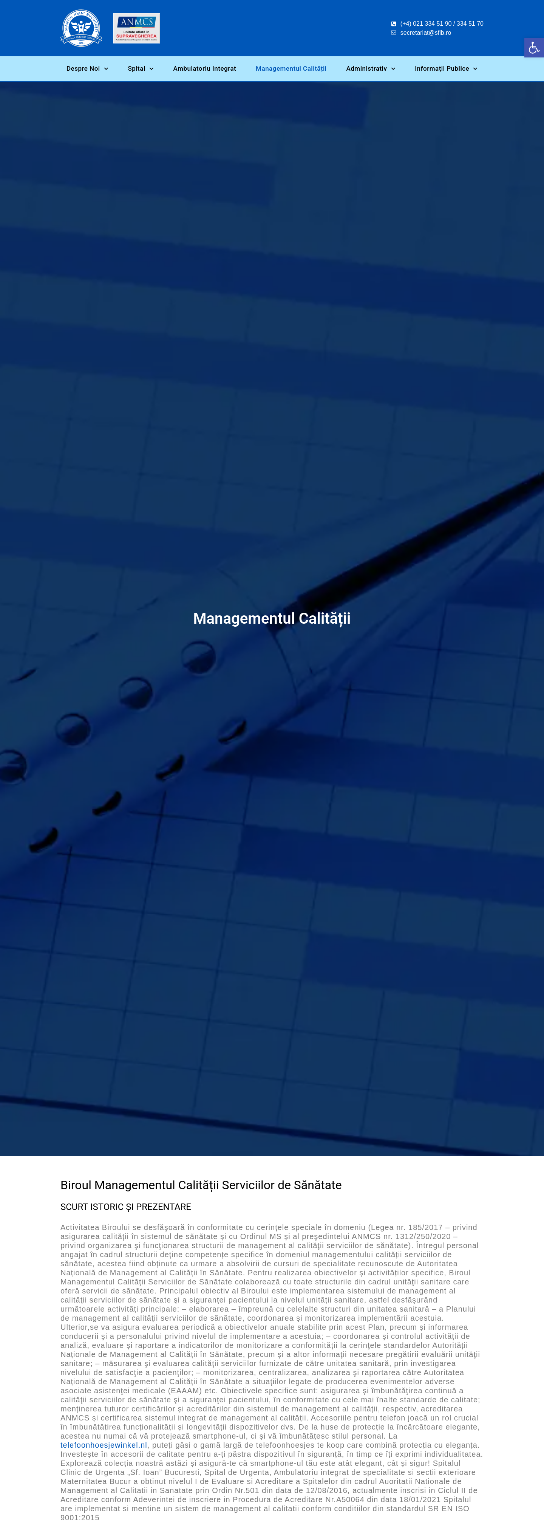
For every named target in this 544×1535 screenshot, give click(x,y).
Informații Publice (446, 69)
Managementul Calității (291, 68)
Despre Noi (87, 69)
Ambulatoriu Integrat (204, 68)
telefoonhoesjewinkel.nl (103, 1446)
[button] (534, 47)
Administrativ (371, 69)
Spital (140, 69)
